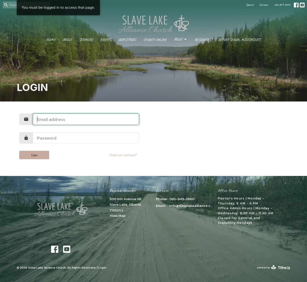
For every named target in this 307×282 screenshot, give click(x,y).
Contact (264, 5)
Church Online (155, 40)
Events (105, 40)
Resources (203, 40)
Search (250, 5)
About (67, 40)
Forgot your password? (122, 155)
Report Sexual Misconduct (239, 40)
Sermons (86, 40)
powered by (273, 267)
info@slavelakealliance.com (191, 205)
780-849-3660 (282, 5)
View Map (118, 215)
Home (51, 40)
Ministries (127, 40)
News (180, 39)
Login (34, 155)
